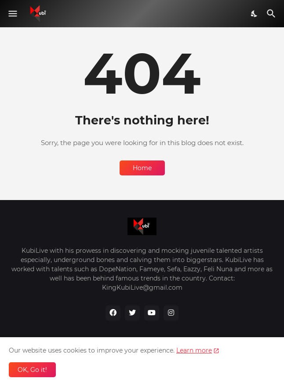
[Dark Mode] (255, 13)
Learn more (194, 350)
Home (142, 168)
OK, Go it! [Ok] (32, 370)
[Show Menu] (12, 13)
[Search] (272, 13)
